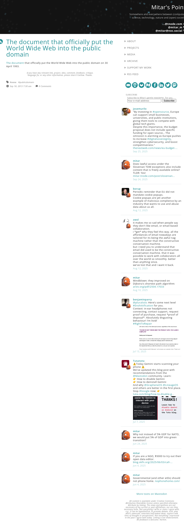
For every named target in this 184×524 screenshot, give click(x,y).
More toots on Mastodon (152, 494)
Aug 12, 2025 (140, 210)
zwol (136, 219)
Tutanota (139, 360)
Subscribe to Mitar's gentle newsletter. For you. (150, 98)
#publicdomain (26, 82)
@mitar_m (175, 27)
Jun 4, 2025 (139, 465)
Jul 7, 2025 (139, 421)
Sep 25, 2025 (140, 151)
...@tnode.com (172, 24)
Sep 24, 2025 (140, 179)
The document (15, 63)
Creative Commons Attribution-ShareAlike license (150, 502)
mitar (136, 160)
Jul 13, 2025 (139, 351)
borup (137, 188)
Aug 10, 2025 (140, 290)
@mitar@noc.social (169, 30)
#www (13, 82)
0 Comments (45, 86)
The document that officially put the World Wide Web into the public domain (59, 48)
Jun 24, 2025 (140, 443)
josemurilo (140, 108)
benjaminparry (142, 299)
